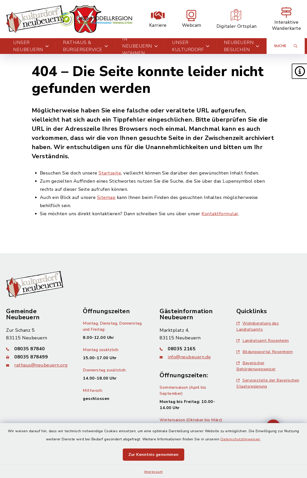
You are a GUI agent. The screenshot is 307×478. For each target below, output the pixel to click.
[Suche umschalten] (286, 46)
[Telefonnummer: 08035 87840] (38, 349)
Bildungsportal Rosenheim (264, 352)
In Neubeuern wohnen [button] (140, 46)
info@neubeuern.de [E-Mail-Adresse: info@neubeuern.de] (189, 357)
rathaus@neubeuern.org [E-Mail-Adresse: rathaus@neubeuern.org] (41, 365)
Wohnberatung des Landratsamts (257, 326)
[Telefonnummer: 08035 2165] (192, 349)
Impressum (153, 471)
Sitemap (106, 197)
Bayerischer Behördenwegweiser (256, 366)
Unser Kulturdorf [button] (191, 46)
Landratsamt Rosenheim (262, 340)
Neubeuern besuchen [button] (241, 46)
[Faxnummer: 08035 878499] (38, 357)
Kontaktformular (220, 214)
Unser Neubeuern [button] (31, 46)
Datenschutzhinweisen (240, 439)
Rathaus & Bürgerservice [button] (85, 46)
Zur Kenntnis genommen (153, 454)
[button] (299, 71)
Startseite (110, 173)
